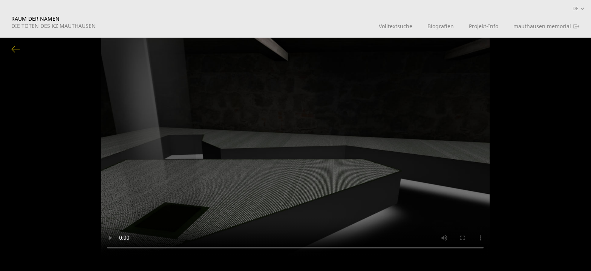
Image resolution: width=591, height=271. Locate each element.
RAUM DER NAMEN (53, 22)
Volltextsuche (395, 26)
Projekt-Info (483, 26)
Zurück (16, 49)
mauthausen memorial (542, 26)
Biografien (440, 26)
